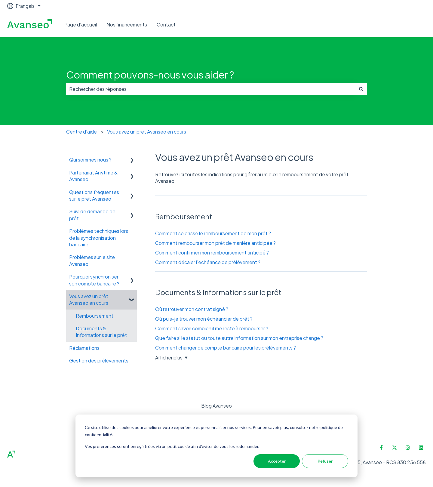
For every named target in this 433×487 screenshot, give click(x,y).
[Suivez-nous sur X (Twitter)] (394, 447)
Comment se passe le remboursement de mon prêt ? (213, 233)
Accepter (277, 461)
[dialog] (216, 446)
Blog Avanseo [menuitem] (216, 405)
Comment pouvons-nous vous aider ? (150, 75)
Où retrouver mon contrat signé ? (191, 309)
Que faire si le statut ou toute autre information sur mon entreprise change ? (239, 338)
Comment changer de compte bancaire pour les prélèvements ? (225, 347)
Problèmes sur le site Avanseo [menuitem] (92, 260)
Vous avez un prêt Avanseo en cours (146, 131)
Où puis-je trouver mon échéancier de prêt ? (204, 319)
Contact (166, 24)
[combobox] (210, 89)
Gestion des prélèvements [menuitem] (98, 360)
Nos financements (126, 24)
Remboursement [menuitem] (94, 316)
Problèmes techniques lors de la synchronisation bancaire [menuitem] (98, 238)
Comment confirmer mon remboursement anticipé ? (212, 252)
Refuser (325, 461)
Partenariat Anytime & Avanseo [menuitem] (93, 175)
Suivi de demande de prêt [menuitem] (92, 214)
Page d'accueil (80, 24)
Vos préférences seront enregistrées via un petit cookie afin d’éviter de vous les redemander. (172, 446)
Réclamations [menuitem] (84, 348)
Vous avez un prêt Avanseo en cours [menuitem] (88, 299)
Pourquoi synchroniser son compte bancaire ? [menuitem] (94, 279)
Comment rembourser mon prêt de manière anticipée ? (215, 243)
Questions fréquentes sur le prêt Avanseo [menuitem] (94, 195)
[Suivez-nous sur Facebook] (381, 447)
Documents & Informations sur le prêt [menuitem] (101, 331)
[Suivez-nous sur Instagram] (408, 447)
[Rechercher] (361, 89)
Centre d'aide (81, 131)
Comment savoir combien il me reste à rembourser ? (211, 328)
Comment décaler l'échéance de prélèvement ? (207, 262)
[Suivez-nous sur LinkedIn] (421, 447)
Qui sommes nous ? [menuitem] (90, 159)
